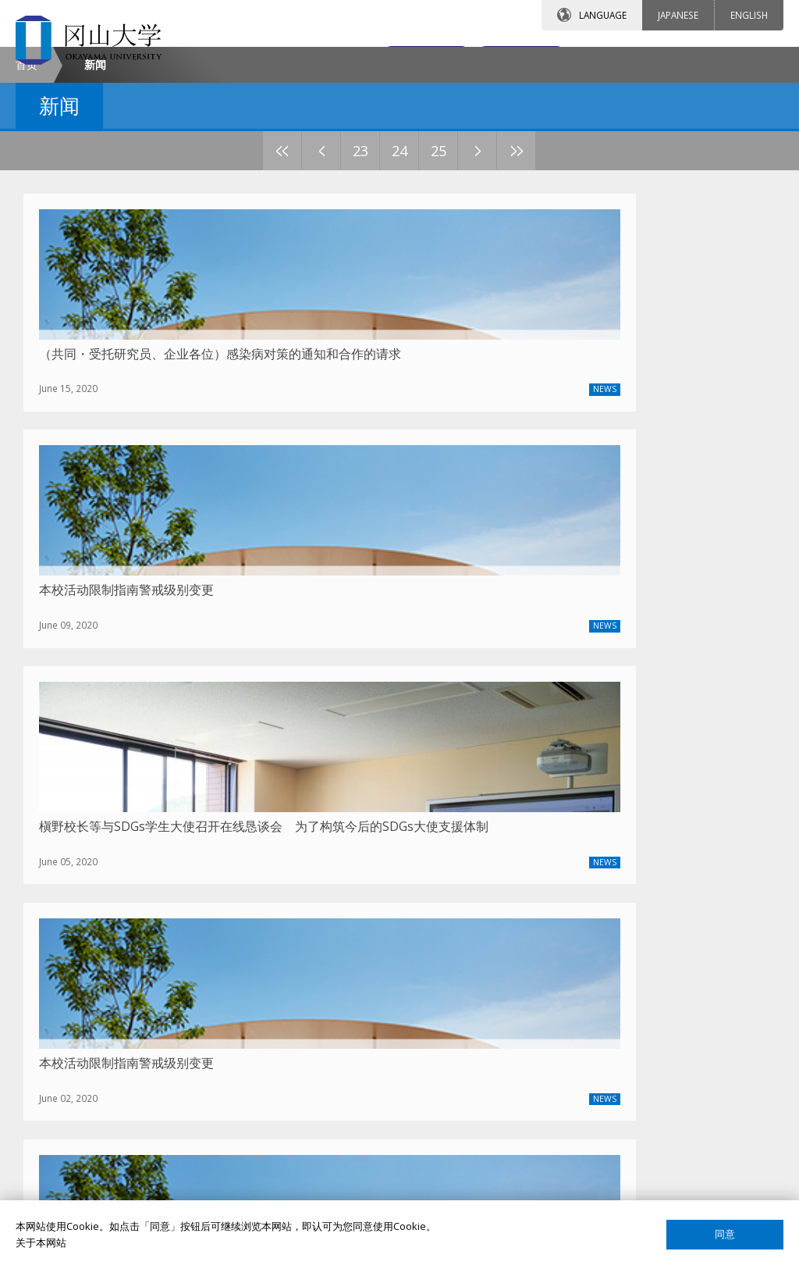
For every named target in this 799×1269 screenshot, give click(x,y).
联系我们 (363, 60)
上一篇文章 (402, 843)
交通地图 (501, 60)
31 (536, 282)
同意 (725, 1234)
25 (302, 282)
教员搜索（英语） (610, 971)
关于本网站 (41, 1242)
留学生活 (328, 1078)
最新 (160, 842)
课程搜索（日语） (610, 1052)
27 (380, 282)
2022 (276, 842)
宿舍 (318, 1025)
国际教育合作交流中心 (620, 1078)
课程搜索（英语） (610, 1025)
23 (224, 282)
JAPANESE (678, 15)
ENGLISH (749, 15)
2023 (237, 842)
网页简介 (590, 1185)
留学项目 (328, 971)
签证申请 (328, 1052)
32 (575, 282)
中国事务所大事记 (87, 1078)
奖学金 (323, 998)
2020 (354, 842)
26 (341, 282)
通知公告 (67, 1052)
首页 (26, 195)
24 (263, 282)
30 (497, 282)
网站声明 (590, 1159)
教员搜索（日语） (610, 998)
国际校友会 (595, 1105)
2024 (198, 842)
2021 (315, 842)
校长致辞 (67, 998)
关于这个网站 (600, 1132)
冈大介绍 (67, 971)
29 (458, 282)
